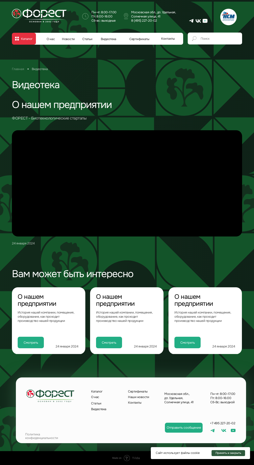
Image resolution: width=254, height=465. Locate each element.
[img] (39, 16)
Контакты (168, 39)
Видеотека (108, 39)
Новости (68, 39)
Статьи (87, 39)
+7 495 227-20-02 (222, 423)
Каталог (97, 391)
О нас (51, 39)
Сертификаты (139, 39)
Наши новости (138, 397)
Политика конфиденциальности (41, 436)
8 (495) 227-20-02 (144, 20)
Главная (18, 69)
